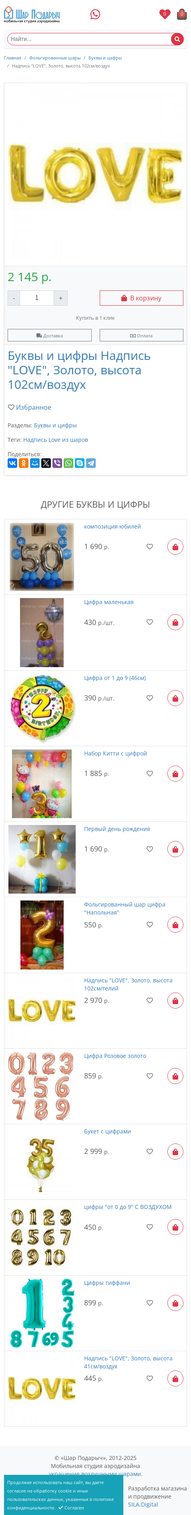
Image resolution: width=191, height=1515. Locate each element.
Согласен (71, 1508)
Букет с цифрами (107, 1131)
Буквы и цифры (105, 58)
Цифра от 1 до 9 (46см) (115, 678)
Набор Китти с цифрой (115, 753)
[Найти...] (95, 39)
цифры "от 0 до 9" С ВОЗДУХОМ (128, 1207)
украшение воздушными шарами (95, 1474)
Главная (12, 58)
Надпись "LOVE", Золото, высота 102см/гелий (128, 984)
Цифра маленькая (109, 602)
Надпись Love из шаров (55, 439)
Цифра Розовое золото (115, 1056)
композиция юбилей (112, 526)
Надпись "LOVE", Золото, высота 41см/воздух (128, 1362)
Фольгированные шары (54, 58)
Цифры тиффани (107, 1282)
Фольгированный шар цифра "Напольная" (124, 908)
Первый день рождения (117, 829)
